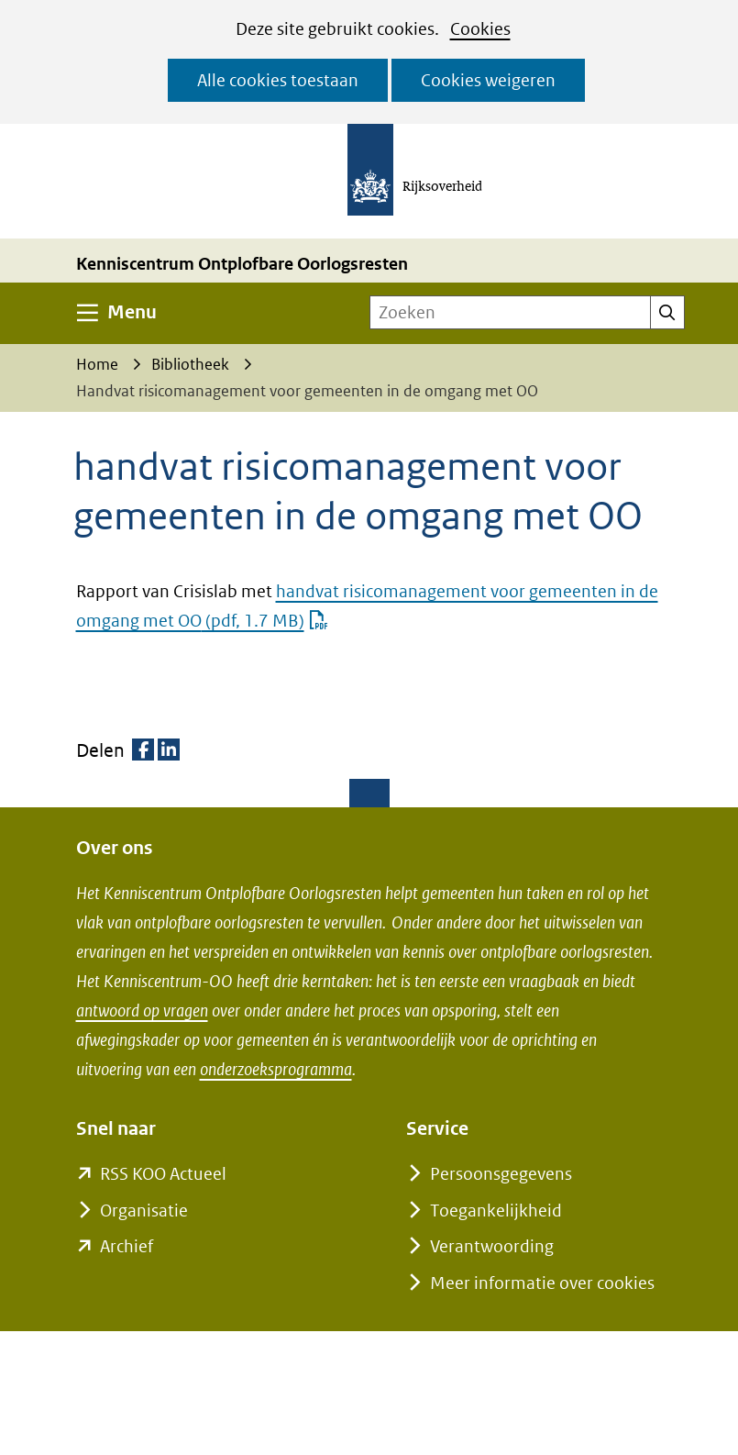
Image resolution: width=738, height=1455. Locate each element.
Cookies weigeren (488, 80)
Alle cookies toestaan (277, 80)
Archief (126, 1246)
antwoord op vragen (142, 1010)
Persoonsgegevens (501, 1173)
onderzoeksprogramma (276, 1069)
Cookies (480, 28)
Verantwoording (492, 1246)
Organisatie (144, 1210)
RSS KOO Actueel (163, 1173)
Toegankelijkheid (496, 1210)
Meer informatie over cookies (542, 1283)
